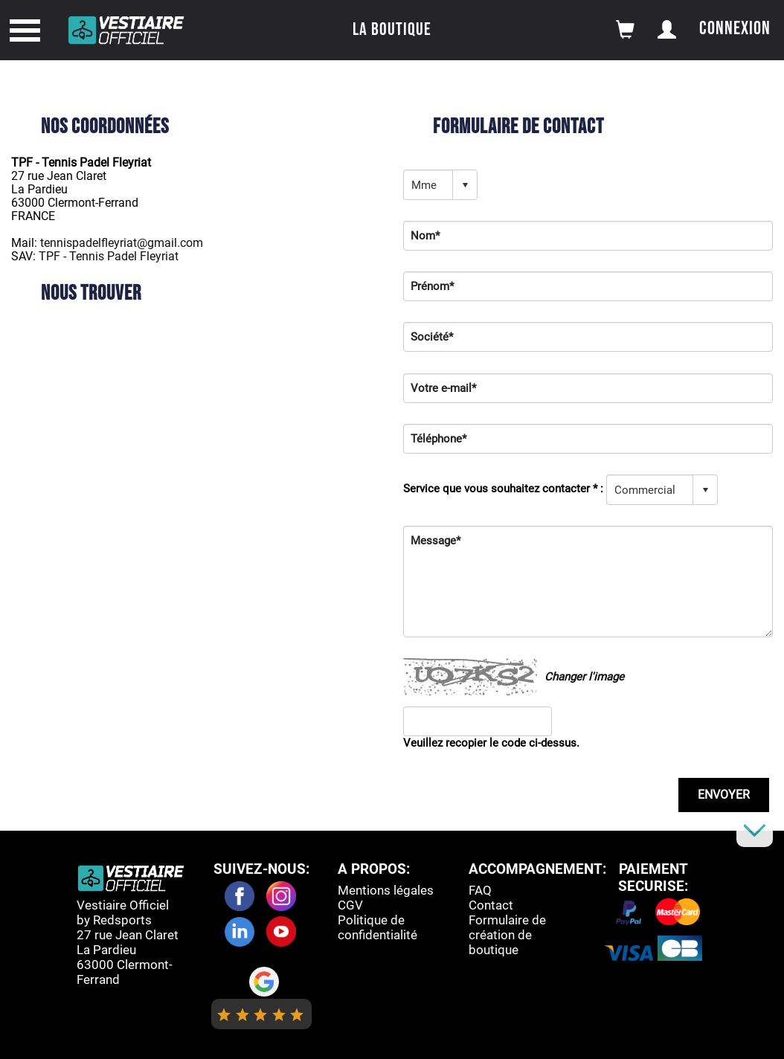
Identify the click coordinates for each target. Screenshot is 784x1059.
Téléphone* (438, 438)
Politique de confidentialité (377, 927)
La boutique (392, 29)
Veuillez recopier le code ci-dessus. (491, 743)
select (465, 185)
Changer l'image (584, 676)
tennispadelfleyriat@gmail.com (121, 243)
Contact (491, 905)
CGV (350, 905)
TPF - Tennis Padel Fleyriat (109, 256)
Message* (435, 540)
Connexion (735, 28)
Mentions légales (386, 890)
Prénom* (432, 286)
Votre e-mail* (443, 388)
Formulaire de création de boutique (507, 934)
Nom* (425, 235)
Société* (432, 337)
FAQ (480, 890)
